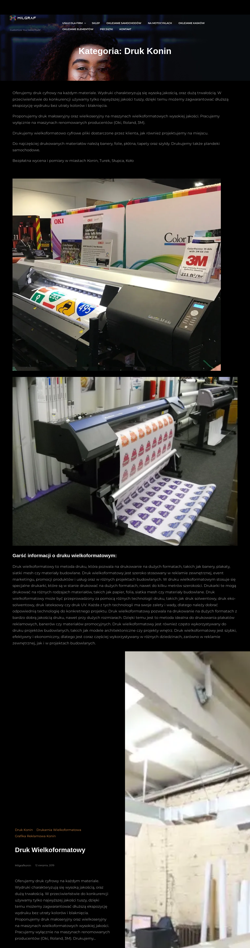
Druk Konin (24, 833)
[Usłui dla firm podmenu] (83, 22)
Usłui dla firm (71, 22)
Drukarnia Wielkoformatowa (58, 833)
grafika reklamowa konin (35, 839)
